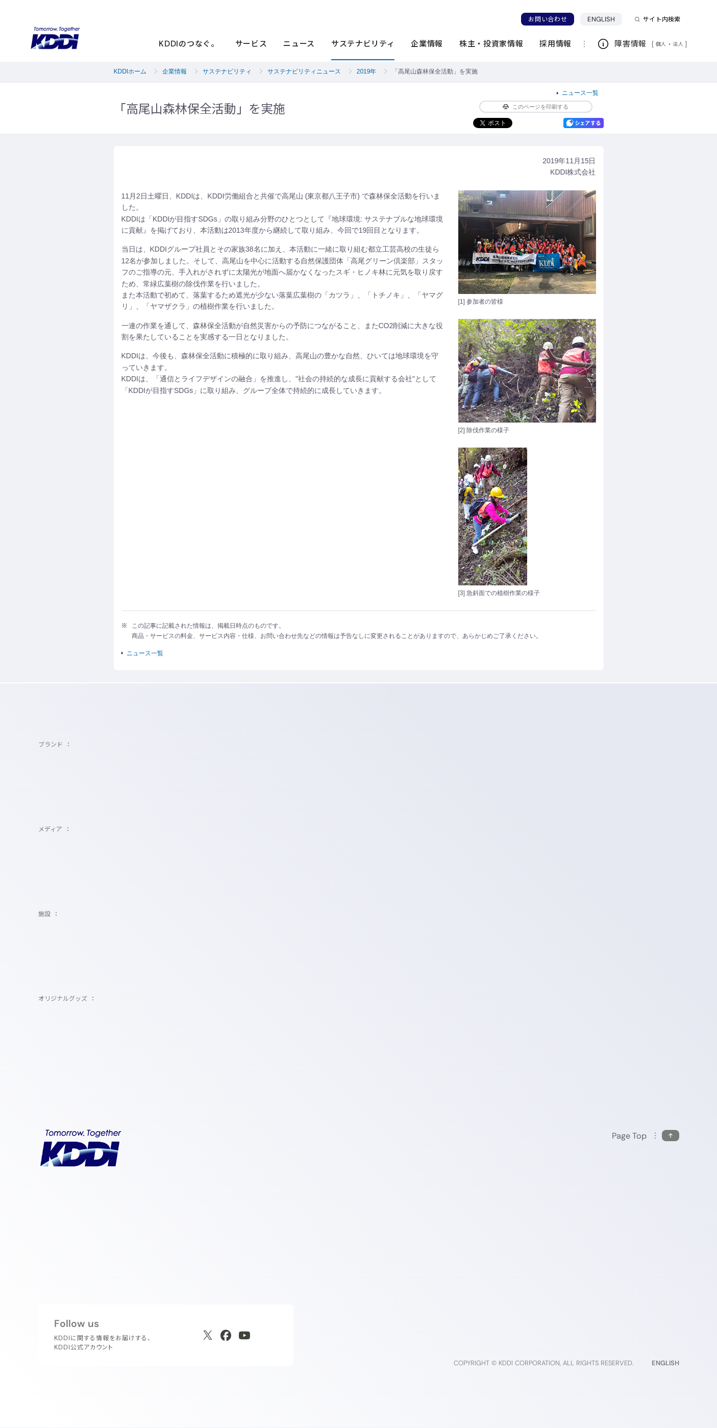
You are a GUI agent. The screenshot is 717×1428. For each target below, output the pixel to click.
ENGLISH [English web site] (665, 1363)
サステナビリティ (227, 71)
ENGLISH (601, 19)
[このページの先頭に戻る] (645, 1135)
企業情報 (174, 71)
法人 (679, 43)
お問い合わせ (547, 19)
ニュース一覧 (580, 92)
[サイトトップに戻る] (55, 38)
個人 (661, 43)
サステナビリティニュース (304, 71)
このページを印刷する (535, 107)
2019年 (367, 71)
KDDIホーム (130, 71)
